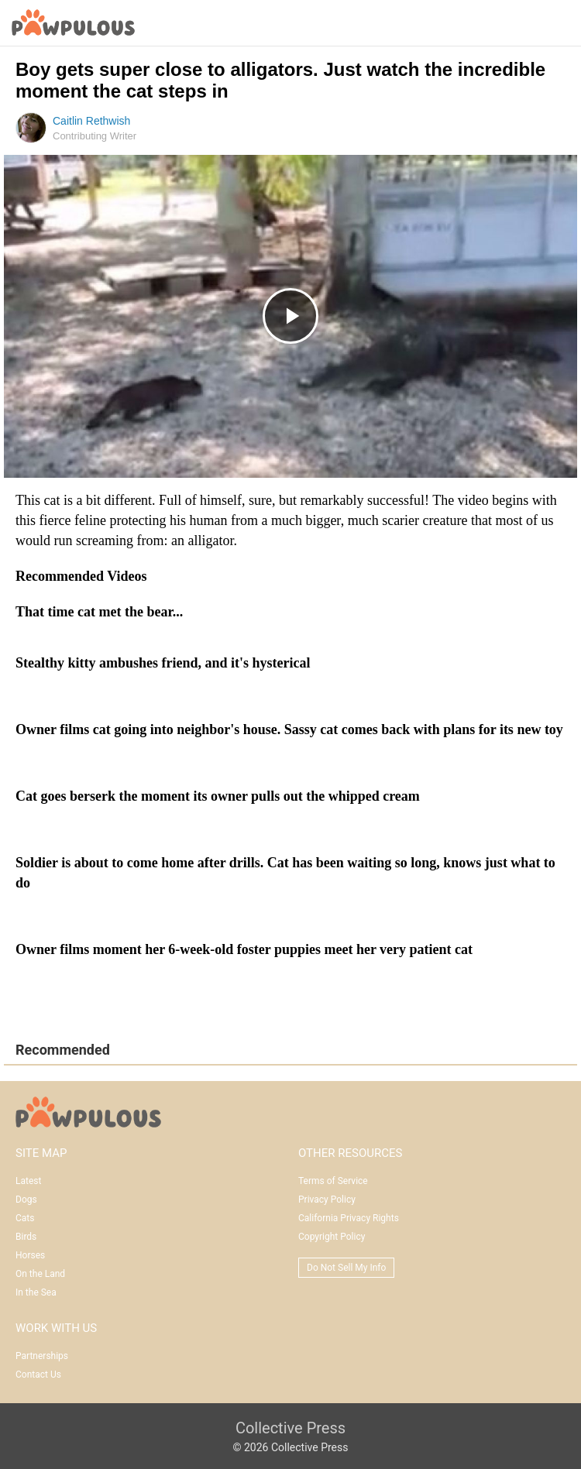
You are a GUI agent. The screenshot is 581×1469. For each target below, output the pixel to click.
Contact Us (38, 1374)
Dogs (26, 1199)
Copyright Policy (331, 1236)
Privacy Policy (327, 1199)
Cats (24, 1218)
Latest (28, 1181)
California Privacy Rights (348, 1218)
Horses (30, 1255)
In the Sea (36, 1292)
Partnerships (41, 1356)
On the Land (40, 1273)
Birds (25, 1236)
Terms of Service (333, 1181)
